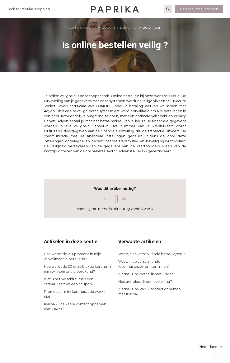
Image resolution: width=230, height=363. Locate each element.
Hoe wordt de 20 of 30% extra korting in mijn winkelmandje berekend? (77, 269)
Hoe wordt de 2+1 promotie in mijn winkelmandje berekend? (72, 256)
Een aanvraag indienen (199, 9)
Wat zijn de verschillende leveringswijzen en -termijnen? (144, 264)
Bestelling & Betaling (119, 27)
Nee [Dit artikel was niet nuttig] (107, 199)
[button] (168, 9)
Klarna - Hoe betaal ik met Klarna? (146, 274)
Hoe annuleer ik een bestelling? (145, 282)
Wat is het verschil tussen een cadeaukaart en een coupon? (68, 281)
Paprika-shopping (81, 27)
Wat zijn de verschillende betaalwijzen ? (151, 254)
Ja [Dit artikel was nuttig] (124, 199)
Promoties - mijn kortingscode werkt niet (74, 294)
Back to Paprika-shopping (28, 9)
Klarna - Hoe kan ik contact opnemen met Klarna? (75, 306)
